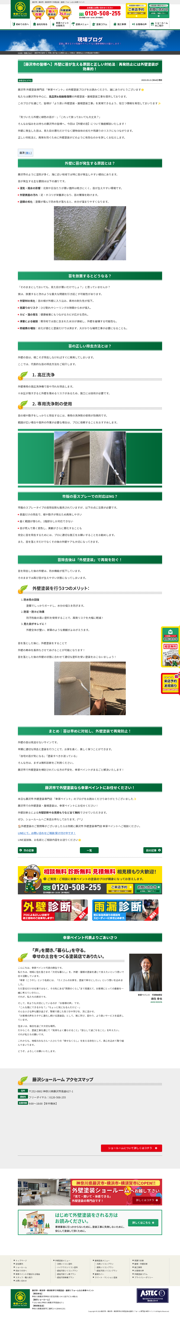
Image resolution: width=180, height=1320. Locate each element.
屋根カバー (99, 1274)
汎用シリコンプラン (105, 1263)
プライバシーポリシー (143, 1277)
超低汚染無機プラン (65, 1277)
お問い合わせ (21, 1280)
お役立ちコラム (25, 80)
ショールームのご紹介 (159, 24)
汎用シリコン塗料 (64, 1263)
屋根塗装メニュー (102, 1260)
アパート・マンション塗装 (106, 1277)
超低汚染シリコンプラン (67, 1270)
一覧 (89, 850)
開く (28, 153)
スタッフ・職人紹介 (24, 1277)
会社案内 (19, 1263)
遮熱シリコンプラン (105, 1267)
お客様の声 (139, 24)
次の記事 (29, 850)
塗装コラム (100, 24)
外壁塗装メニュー (62, 1260)
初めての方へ (21, 24)
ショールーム (21, 1267)
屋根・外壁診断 (141, 1263)
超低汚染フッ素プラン (66, 1274)
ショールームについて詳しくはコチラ (130, 1148)
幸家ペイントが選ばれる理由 (28, 1274)
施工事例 (120, 24)
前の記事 (151, 850)
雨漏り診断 (139, 1260)
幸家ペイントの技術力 (60, 24)
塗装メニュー (80, 24)
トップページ (21, 1260)
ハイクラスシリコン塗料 (67, 1267)
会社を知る (40, 24)
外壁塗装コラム (141, 1274)
